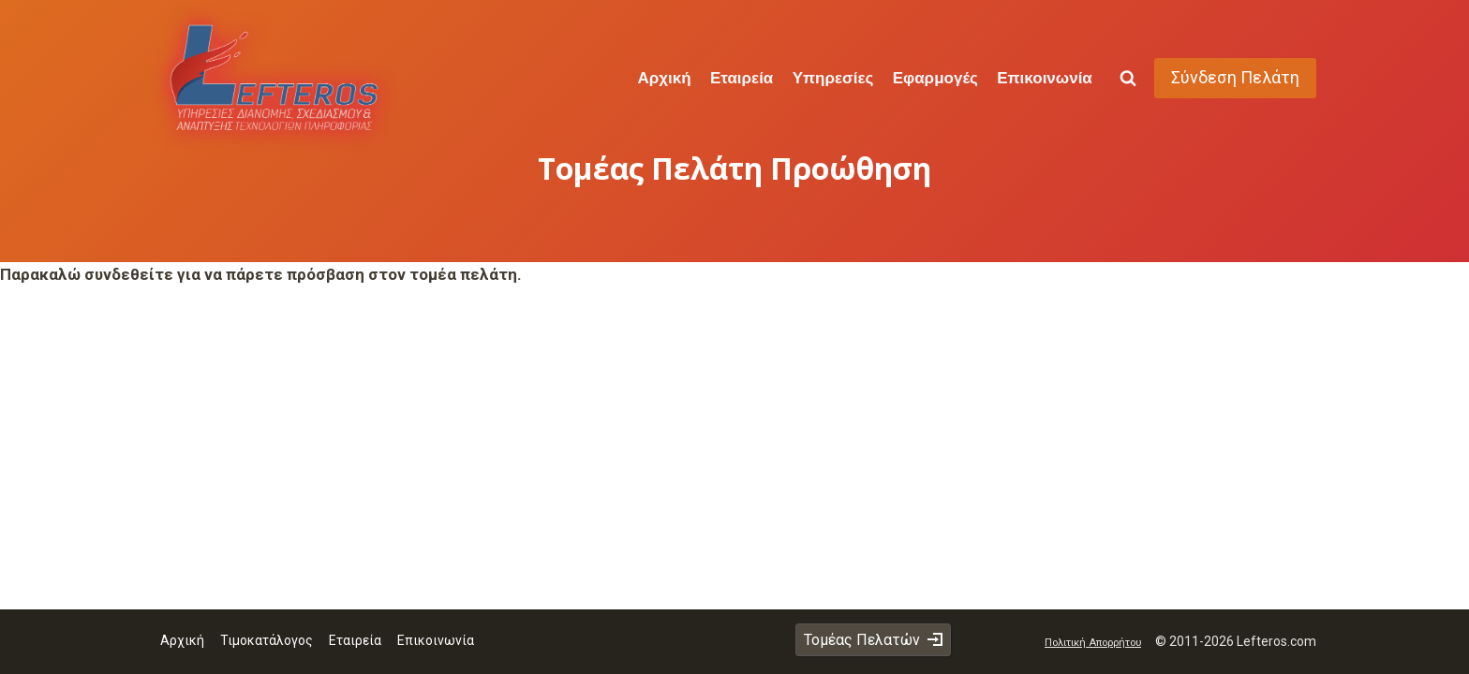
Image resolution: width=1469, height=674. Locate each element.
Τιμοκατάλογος (266, 640)
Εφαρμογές (935, 77)
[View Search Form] (1128, 78)
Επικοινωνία (1044, 77)
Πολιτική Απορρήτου (1093, 643)
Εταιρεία (741, 77)
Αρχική (663, 77)
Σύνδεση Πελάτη (1235, 77)
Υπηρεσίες (833, 77)
